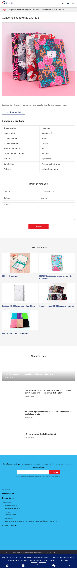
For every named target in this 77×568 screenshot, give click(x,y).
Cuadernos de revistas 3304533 (52, 10)
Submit (38, 226)
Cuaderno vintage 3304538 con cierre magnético (56, 306)
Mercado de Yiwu (38, 493)
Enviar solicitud (13, 112)
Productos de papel (24, 10)
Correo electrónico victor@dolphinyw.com (12, 507)
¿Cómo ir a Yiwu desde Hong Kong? (40, 434)
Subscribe (54, 472)
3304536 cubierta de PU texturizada (15, 333)
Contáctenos (7, 502)
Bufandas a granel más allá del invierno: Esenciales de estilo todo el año (48, 413)
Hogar (4, 10)
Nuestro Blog (38, 356)
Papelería (36, 10)
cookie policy (54, 560)
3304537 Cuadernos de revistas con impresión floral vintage (55, 277)
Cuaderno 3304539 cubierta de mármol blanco (18, 306)
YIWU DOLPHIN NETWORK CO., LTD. (36, 553)
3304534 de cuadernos (10, 276)
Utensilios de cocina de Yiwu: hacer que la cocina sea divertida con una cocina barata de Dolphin (48, 391)
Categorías (12, 10)
